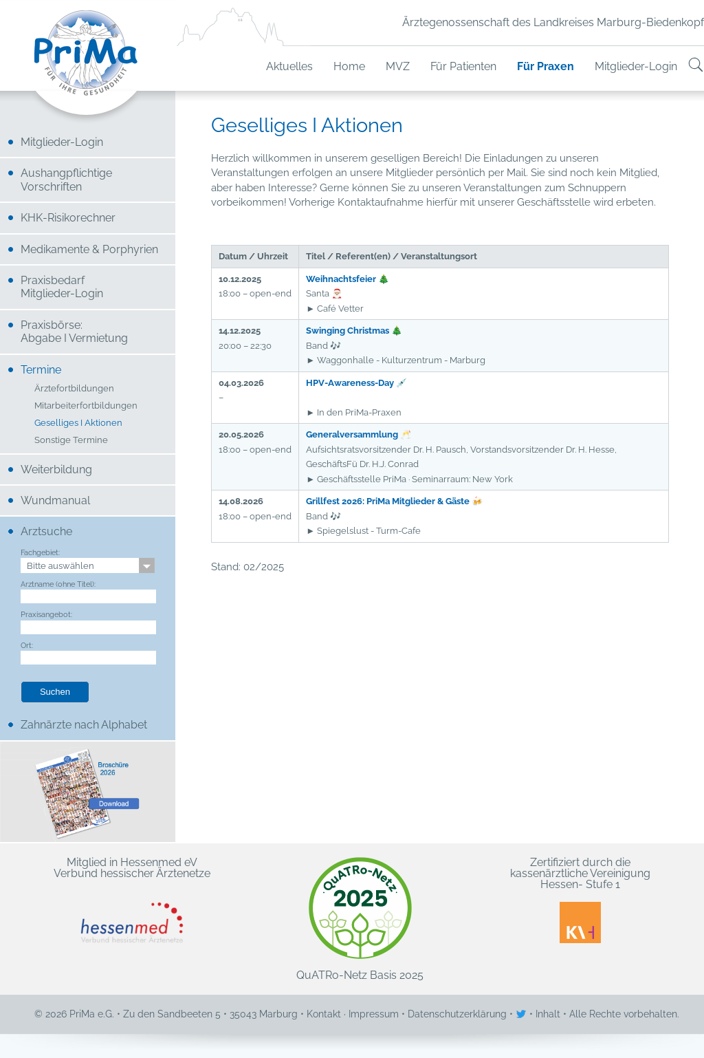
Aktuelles (289, 66)
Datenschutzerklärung (457, 1013)
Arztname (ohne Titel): (58, 584)
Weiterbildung (56, 469)
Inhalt (548, 1013)
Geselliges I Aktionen (78, 423)
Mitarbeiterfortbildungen (86, 406)
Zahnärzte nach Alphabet (84, 724)
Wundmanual (55, 500)
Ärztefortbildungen (74, 389)
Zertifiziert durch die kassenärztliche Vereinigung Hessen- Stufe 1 (580, 900)
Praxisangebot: (46, 614)
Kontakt (324, 1013)
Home (349, 66)
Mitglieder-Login (636, 66)
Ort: (27, 645)
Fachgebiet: (40, 552)
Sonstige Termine (71, 440)
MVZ (398, 66)
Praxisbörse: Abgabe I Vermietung (74, 332)
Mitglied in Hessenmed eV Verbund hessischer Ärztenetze (132, 900)
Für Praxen (545, 66)
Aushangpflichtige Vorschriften (66, 179)
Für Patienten (463, 66)
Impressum (374, 1013)
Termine (41, 369)
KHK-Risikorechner (68, 217)
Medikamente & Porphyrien (89, 249)
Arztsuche (46, 531)
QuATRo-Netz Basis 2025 (360, 919)
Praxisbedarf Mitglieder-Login (62, 287)
